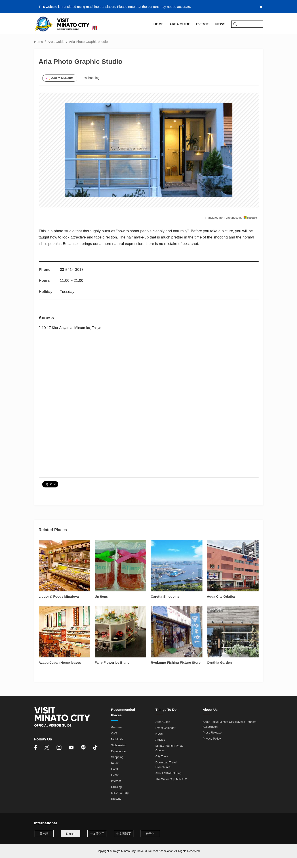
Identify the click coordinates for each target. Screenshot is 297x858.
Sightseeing (118, 745)
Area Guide (56, 42)
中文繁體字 (123, 833)
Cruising (116, 787)
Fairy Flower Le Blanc (112, 662)
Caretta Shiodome (165, 596)
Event (114, 775)
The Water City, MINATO (171, 779)
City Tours (162, 756)
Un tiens (101, 596)
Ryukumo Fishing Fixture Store (176, 662)
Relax (114, 763)
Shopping (117, 757)
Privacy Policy (212, 738)
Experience (118, 751)
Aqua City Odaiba (221, 596)
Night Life (117, 739)
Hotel (114, 769)
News (159, 733)
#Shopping (91, 78)
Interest (116, 781)
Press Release (212, 732)
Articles (160, 739)
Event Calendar (166, 728)
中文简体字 (97, 833)
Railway (116, 798)
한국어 (150, 833)
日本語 (44, 833)
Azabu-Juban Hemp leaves (60, 662)
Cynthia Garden (219, 662)
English (70, 833)
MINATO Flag (119, 792)
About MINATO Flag (168, 773)
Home (38, 42)
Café (114, 733)
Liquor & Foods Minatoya (59, 596)
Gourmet (116, 727)
